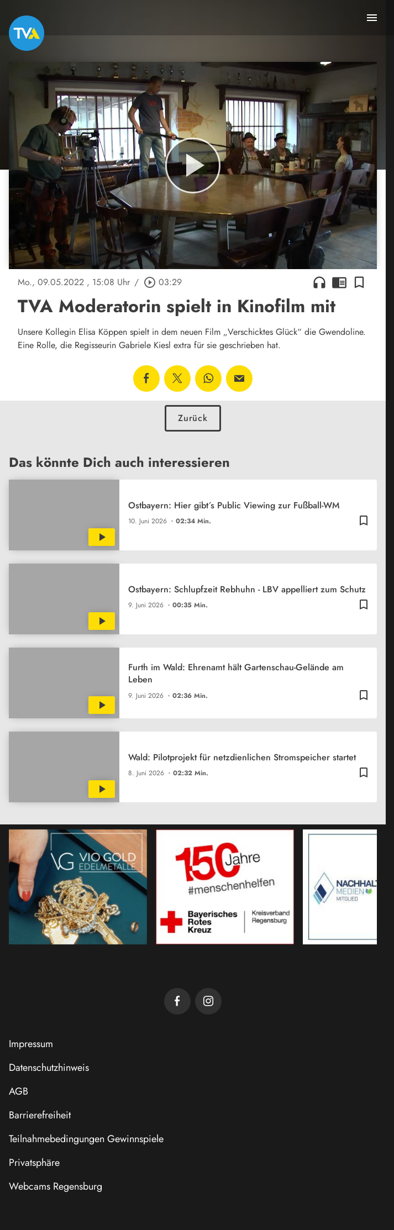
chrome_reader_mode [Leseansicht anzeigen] (339, 282)
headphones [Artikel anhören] (319, 282)
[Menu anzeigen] (372, 17)
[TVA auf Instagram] (208, 1001)
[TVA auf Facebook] (177, 1001)
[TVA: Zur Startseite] (26, 33)
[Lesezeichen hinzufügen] (359, 282)
